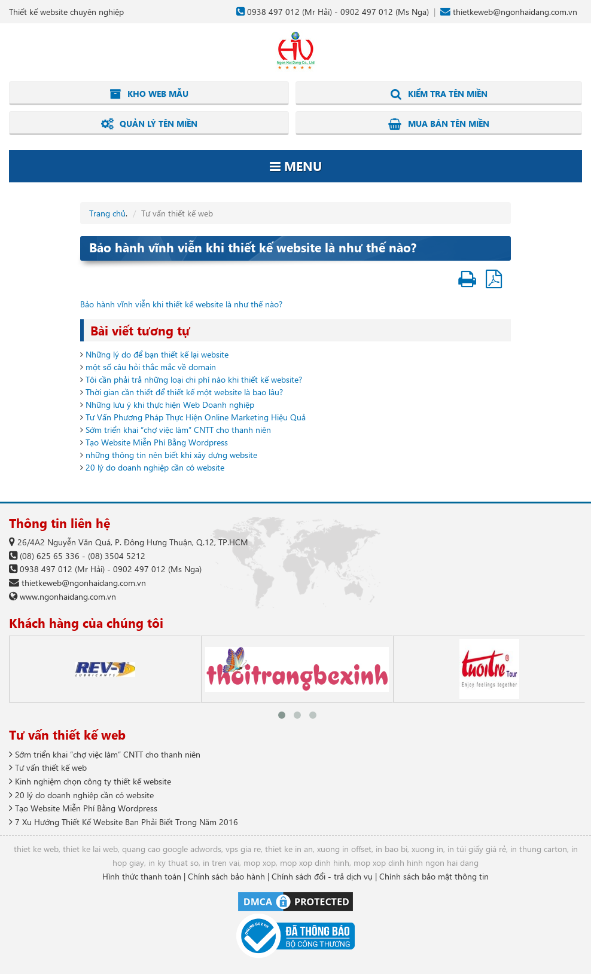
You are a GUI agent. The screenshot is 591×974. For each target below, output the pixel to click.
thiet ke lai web (90, 848)
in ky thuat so (173, 862)
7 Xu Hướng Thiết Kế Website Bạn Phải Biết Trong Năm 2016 (123, 822)
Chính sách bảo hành (226, 876)
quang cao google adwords (171, 848)
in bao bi (391, 848)
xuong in (427, 848)
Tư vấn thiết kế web (48, 767)
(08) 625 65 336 (50, 555)
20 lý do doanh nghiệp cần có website (155, 467)
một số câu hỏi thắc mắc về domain (151, 366)
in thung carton (538, 848)
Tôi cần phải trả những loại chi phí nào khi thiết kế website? (194, 379)
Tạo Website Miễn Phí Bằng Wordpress (157, 442)
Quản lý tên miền (149, 124)
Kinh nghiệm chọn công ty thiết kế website (90, 781)
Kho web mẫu (148, 94)
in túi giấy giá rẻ (476, 848)
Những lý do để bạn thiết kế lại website (157, 354)
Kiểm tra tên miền (439, 94)
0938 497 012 (273, 11)
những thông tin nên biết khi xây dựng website (171, 454)
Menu (296, 165)
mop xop (259, 862)
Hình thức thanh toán (141, 876)
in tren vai (221, 862)
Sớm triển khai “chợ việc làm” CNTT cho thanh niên (178, 429)
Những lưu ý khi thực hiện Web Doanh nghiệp (170, 404)
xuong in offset (344, 848)
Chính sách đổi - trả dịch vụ (322, 876)
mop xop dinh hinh (314, 862)
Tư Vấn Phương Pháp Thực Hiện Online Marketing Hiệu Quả (196, 417)
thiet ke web (36, 848)
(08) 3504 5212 (116, 555)
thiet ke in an (289, 848)
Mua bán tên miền (438, 124)
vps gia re (243, 848)
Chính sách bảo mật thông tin (434, 876)
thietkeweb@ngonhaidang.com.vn (515, 11)
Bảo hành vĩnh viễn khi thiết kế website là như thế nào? (181, 304)
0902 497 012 (366, 11)
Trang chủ (107, 213)
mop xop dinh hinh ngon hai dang (416, 862)
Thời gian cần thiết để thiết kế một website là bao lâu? (184, 392)
